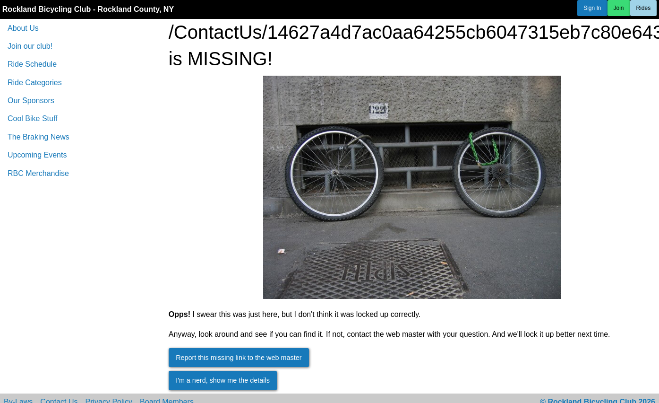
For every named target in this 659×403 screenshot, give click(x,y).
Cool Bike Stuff (33, 118)
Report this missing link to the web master (238, 357)
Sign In (592, 8)
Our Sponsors (31, 100)
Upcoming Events (37, 155)
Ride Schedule (32, 64)
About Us (23, 28)
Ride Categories (35, 83)
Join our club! (30, 46)
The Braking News (38, 137)
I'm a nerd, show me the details (223, 380)
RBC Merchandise (38, 173)
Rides (643, 8)
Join (619, 8)
